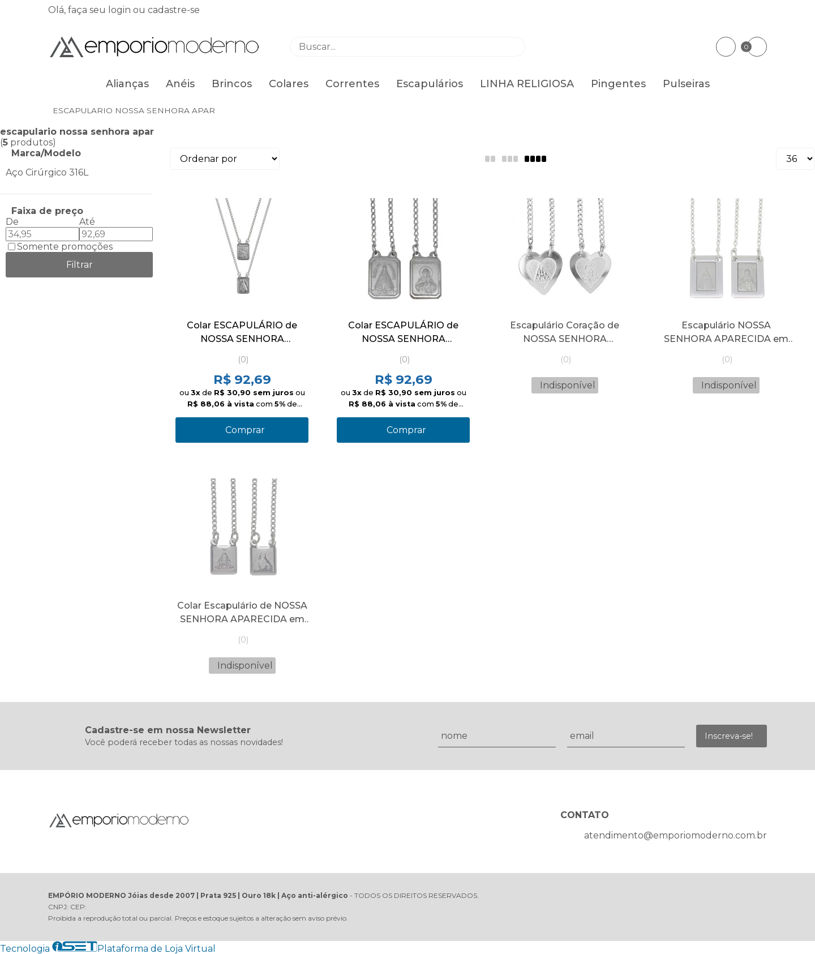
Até (87, 221)
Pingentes (618, 84)
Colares (288, 84)
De (12, 221)
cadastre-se (174, 10)
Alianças (127, 84)
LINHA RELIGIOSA (527, 84)
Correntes (352, 84)
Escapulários (429, 84)
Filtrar (79, 264)
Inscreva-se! (729, 736)
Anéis (180, 84)
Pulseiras (686, 84)
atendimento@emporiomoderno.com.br (675, 835)
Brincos (232, 84)
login (120, 10)
